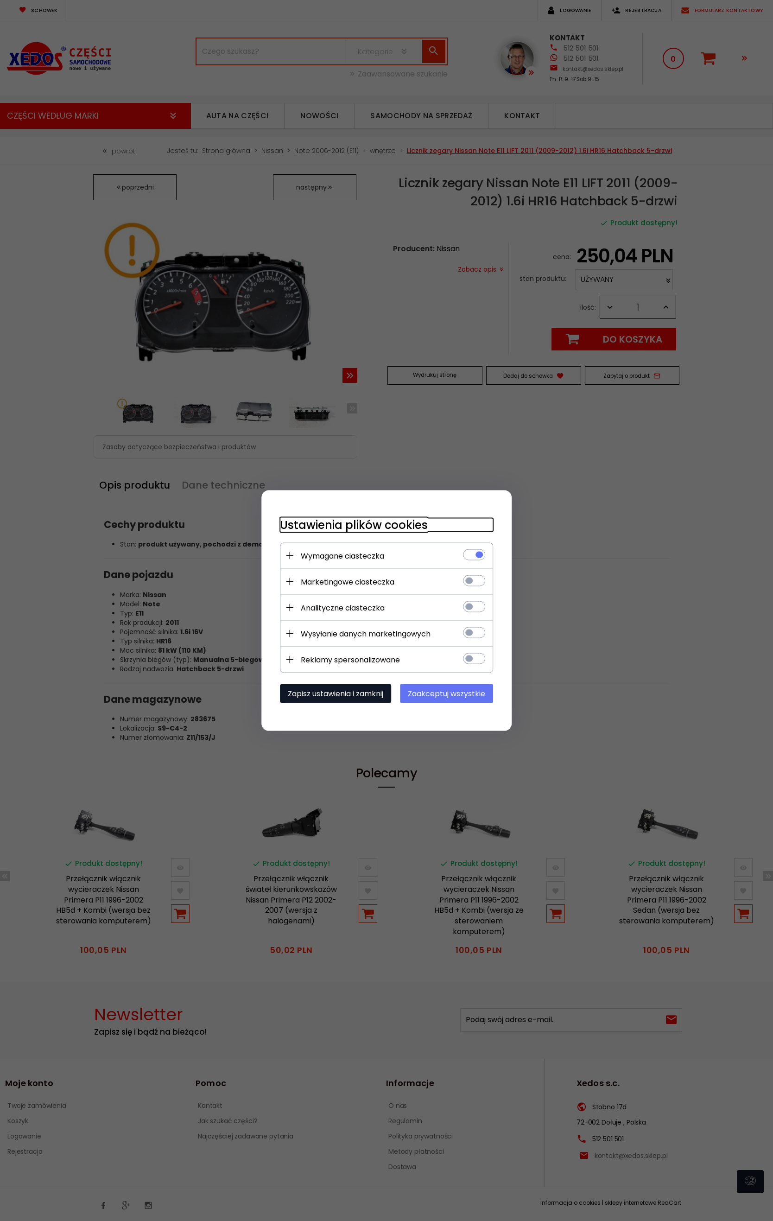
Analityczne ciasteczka (343, 608)
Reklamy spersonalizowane (350, 660)
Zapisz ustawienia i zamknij (335, 693)
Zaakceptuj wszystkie (446, 693)
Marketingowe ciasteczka (347, 582)
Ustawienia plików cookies (354, 525)
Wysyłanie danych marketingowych (366, 634)
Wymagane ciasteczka (342, 556)
